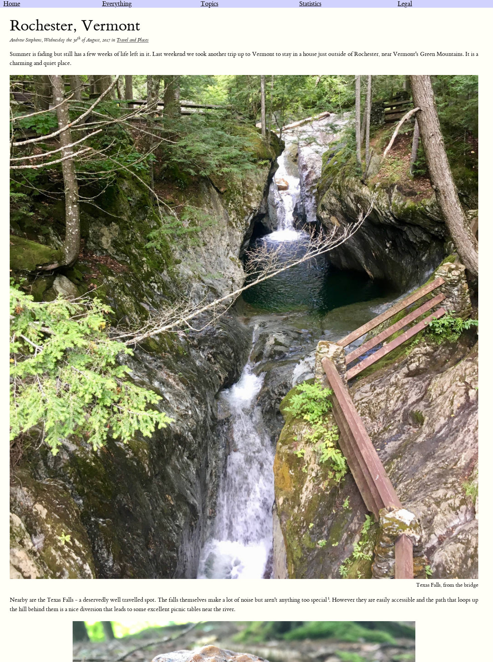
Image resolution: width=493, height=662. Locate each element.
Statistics (310, 4)
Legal (405, 4)
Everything (117, 4)
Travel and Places (132, 40)
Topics (209, 4)
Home (11, 4)
